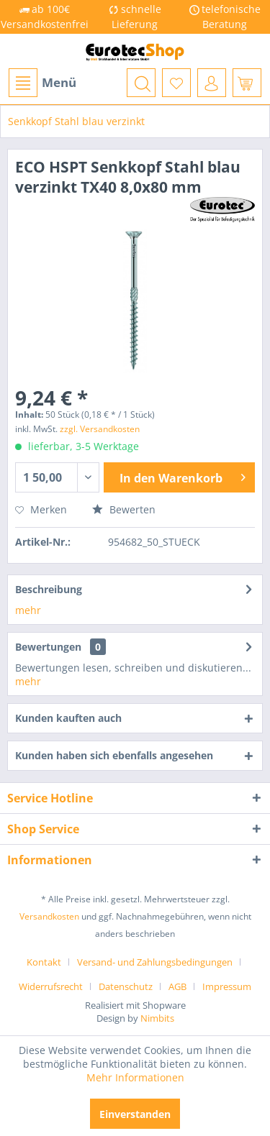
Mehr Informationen (135, 1077)
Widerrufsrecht (51, 986)
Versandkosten (49, 916)
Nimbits (157, 1018)
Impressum (226, 986)
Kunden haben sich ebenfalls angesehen (114, 755)
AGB (177, 986)
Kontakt (44, 962)
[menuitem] (42, 82)
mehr (28, 610)
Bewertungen (48, 647)
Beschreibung (48, 589)
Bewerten (124, 509)
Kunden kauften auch (68, 718)
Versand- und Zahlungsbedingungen (155, 962)
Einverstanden (135, 1114)
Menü (42, 82)
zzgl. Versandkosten (100, 429)
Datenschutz (126, 986)
